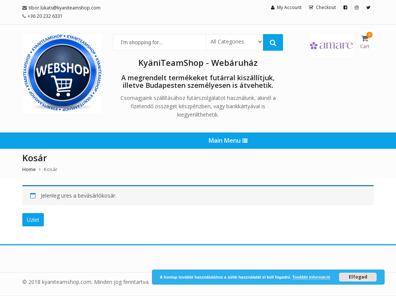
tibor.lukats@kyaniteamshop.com (65, 8)
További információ (311, 277)
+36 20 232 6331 (45, 16)
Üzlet (33, 219)
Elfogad (358, 277)
